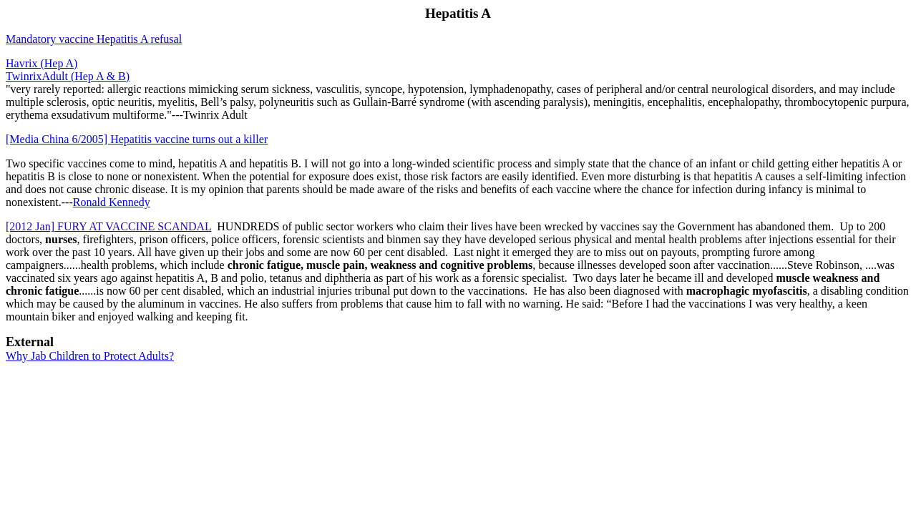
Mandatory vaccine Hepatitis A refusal (94, 39)
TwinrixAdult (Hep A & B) (68, 76)
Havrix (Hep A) (41, 63)
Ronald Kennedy (111, 202)
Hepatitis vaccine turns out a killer (137, 139)
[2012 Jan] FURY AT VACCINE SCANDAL (108, 226)
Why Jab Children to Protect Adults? (90, 356)
